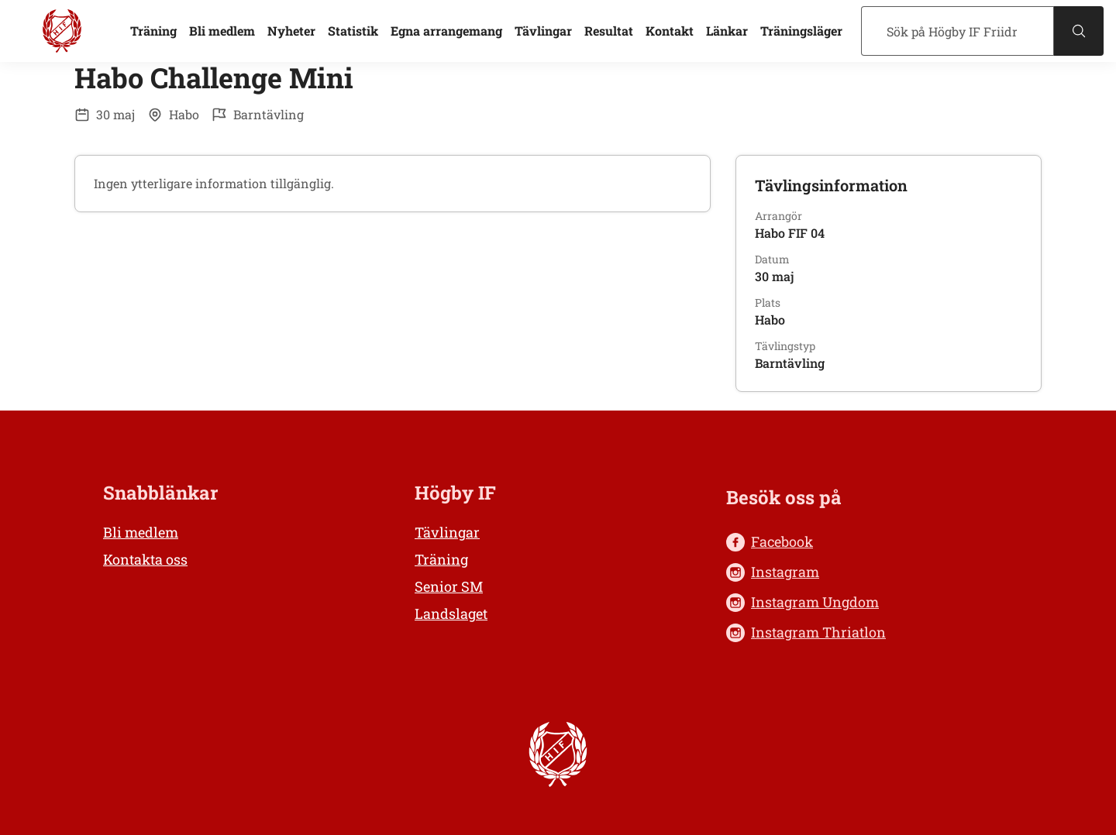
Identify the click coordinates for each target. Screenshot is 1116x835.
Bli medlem (222, 30)
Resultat (608, 30)
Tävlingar (543, 30)
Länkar (727, 30)
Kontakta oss (145, 559)
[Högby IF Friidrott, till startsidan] (62, 31)
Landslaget (451, 613)
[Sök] (957, 31)
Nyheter (291, 30)
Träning (153, 30)
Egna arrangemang (446, 30)
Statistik (353, 30)
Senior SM (449, 586)
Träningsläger (801, 30)
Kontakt (670, 30)
